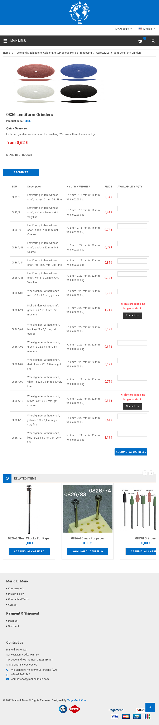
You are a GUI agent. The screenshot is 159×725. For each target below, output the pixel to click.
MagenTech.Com (77, 700)
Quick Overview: (17, 128)
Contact (12, 604)
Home (6, 52)
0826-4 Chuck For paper (87, 538)
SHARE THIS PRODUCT (19, 154)
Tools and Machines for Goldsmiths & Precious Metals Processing (53, 52)
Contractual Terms (19, 599)
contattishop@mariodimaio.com (30, 679)
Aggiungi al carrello (131, 451)
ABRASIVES (102, 52)
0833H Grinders (146, 538)
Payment (13, 620)
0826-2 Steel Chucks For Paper (29, 538)
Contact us (132, 315)
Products (21, 172)
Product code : (15, 121)
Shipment (13, 626)
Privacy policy (16, 593)
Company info (16, 588)
